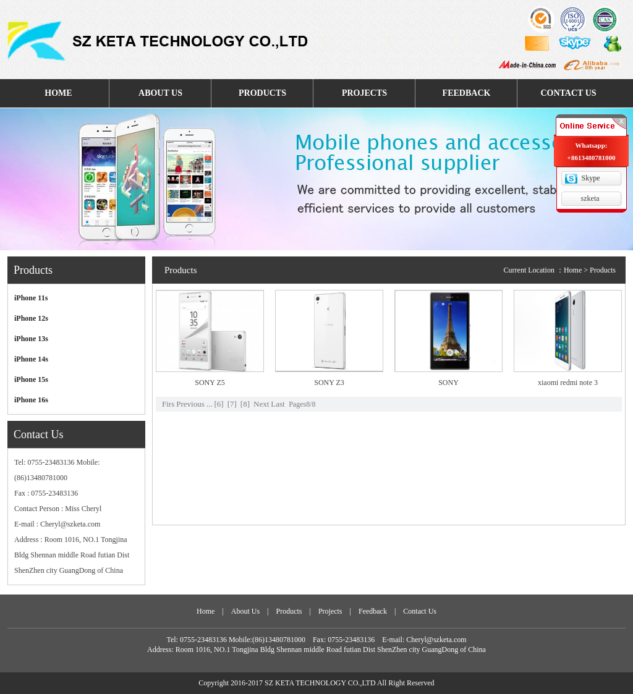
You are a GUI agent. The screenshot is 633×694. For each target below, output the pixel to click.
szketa (590, 198)
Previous (190, 403)
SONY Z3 (329, 382)
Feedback (373, 611)
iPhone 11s (31, 298)
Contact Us (419, 611)
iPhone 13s (31, 338)
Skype (591, 178)
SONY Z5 (210, 382)
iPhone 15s (31, 379)
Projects (330, 611)
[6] (218, 403)
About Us (245, 611)
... (209, 403)
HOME (58, 93)
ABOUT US (160, 93)
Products (289, 611)
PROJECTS (364, 93)
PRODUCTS (262, 93)
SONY (448, 382)
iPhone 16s (31, 400)
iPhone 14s (31, 359)
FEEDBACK (467, 93)
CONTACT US (568, 93)
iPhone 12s (31, 318)
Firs (168, 403)
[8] (245, 403)
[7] (232, 403)
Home (573, 270)
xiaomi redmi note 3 (568, 382)
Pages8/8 (302, 404)
